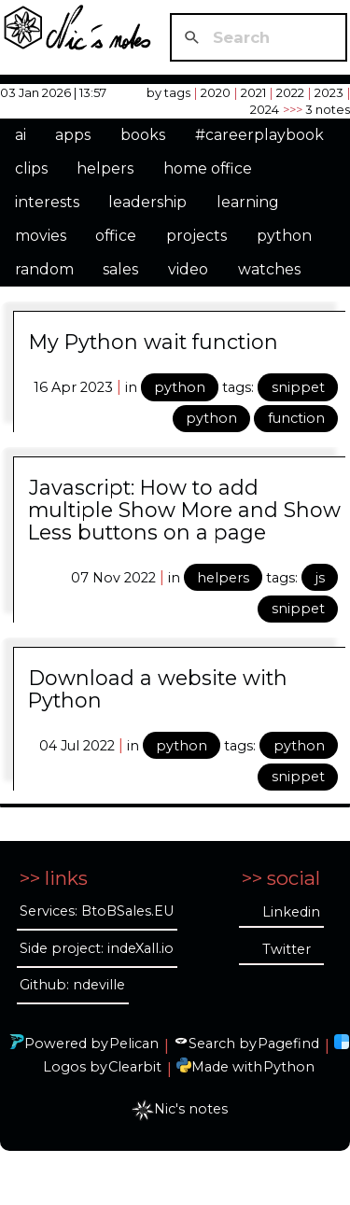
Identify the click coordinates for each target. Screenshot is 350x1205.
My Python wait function (153, 341)
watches (269, 269)
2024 (264, 109)
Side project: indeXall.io (97, 948)
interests (47, 202)
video (188, 269)
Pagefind (288, 1043)
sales (120, 269)
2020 (216, 92)
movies (40, 236)
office (115, 236)
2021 (253, 92)
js (320, 577)
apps (73, 135)
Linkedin (291, 912)
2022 (290, 92)
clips (31, 168)
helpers (105, 168)
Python (289, 1066)
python (284, 236)
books (142, 135)
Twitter (286, 949)
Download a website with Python (157, 689)
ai (20, 135)
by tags (168, 92)
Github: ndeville (72, 984)
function (296, 418)
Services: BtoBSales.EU (97, 911)
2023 (329, 92)
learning (248, 202)
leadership (147, 202)
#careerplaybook (259, 135)
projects (196, 236)
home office (207, 168)
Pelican (134, 1043)
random (44, 269)
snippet (298, 387)
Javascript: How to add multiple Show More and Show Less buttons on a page (184, 509)
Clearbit (134, 1066)
